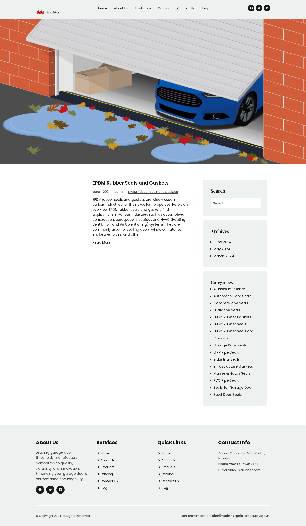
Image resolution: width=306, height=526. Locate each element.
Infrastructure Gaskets (233, 366)
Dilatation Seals (226, 310)
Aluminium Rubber (229, 289)
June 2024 (222, 241)
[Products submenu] (150, 8)
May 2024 (221, 248)
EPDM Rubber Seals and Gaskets (131, 183)
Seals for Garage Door (233, 387)
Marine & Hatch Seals (231, 373)
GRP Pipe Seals (226, 352)
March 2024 (223, 256)
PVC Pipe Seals (226, 380)
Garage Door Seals (230, 345)
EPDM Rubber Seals (229, 324)
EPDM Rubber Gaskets (232, 317)
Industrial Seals (226, 359)
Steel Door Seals (227, 394)
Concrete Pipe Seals (230, 303)
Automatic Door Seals (232, 296)
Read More (101, 242)
